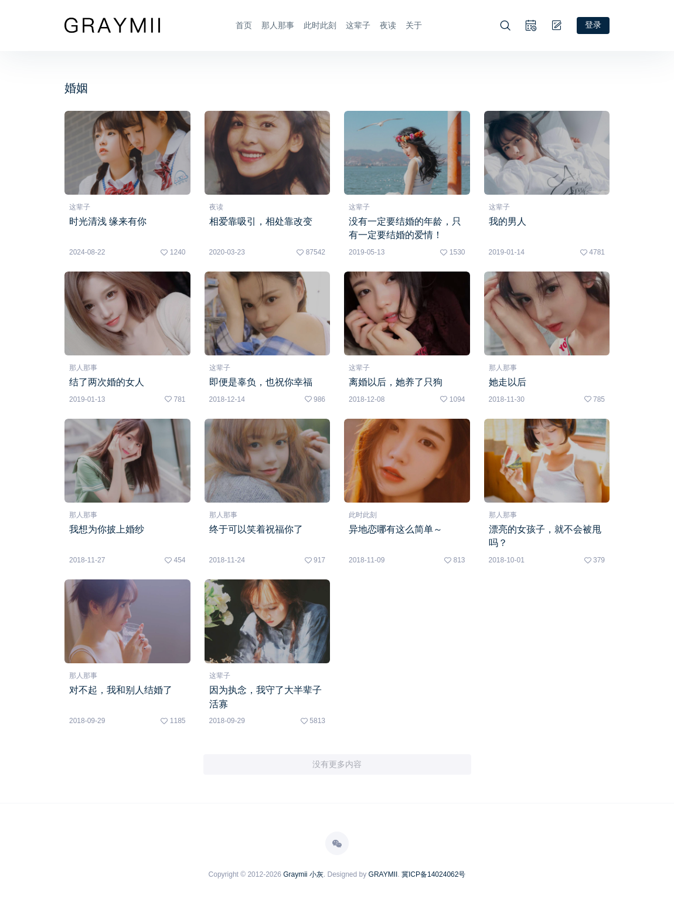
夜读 (388, 25)
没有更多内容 (337, 765)
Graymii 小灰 (303, 875)
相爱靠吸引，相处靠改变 (260, 221)
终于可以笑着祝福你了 (256, 529)
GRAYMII (383, 875)
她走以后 (507, 382)
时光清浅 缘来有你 (108, 221)
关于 (414, 25)
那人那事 (277, 25)
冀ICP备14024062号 (433, 875)
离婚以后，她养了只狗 (395, 382)
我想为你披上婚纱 (106, 529)
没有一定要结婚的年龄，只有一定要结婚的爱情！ (405, 228)
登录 (593, 24)
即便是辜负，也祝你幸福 (260, 382)
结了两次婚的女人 (106, 382)
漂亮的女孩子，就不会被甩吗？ (545, 536)
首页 (244, 25)
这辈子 (358, 25)
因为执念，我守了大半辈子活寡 (265, 698)
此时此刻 (320, 25)
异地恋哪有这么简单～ (395, 529)
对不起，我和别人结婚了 (120, 691)
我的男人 (507, 221)
